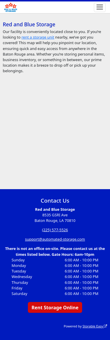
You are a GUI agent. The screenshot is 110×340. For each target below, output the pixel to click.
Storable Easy (94, 326)
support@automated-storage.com (55, 239)
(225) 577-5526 (55, 229)
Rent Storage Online (54, 307)
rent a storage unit (37, 37)
